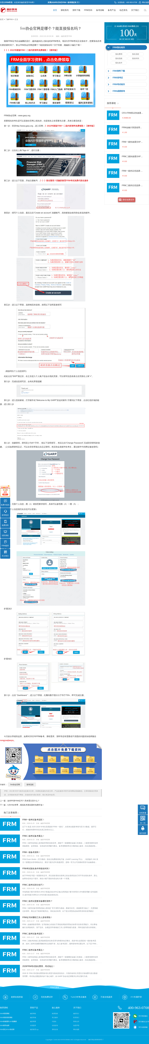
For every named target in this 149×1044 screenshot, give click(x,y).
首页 (55, 10)
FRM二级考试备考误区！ (33, 934)
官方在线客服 (140, 1027)
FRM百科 (88, 10)
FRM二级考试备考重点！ (33, 836)
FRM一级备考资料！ (31, 852)
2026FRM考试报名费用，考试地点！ (38, 966)
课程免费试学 (128, 200)
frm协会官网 (15, 785)
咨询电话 (5, 513)
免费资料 (5, 523)
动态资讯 (123, 10)
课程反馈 (55, 1029)
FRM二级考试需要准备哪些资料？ (37, 901)
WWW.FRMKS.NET (67, 1040)
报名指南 (118, 58)
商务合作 (76, 1021)
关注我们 (5, 554)
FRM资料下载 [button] (119, 71)
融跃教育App (34, 1029)
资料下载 (76, 10)
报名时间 (135, 58)
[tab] (126, 47)
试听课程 (5, 533)
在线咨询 (55, 1025)
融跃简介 (76, 1013)
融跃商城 (33, 1017)
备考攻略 (100, 10)
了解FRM (9, 19)
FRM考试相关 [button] (119, 84)
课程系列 (65, 10)
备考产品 (112, 10)
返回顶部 (142, 833)
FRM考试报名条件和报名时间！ (36, 868)
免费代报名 (5, 503)
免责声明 (76, 1025)
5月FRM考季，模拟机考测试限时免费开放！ (25, 805)
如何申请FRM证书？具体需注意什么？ (23, 801)
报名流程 (135, 54)
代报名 (54, 1021)
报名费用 (118, 54)
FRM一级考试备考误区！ (33, 820)
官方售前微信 (140, 1016)
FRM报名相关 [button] (119, 47)
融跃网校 (33, 1013)
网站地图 (144, 2)
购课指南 (55, 1013)
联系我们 (76, 1017)
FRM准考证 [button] (118, 78)
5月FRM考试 (72, 41)
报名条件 (118, 63)
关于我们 (135, 10)
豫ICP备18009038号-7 (95, 1040)
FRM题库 (5, 543)
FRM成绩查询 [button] (119, 91)
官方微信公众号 (141, 1022)
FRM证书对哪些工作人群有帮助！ (37, 917)
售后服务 (55, 1017)
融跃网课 (33, 1021)
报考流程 (30, 785)
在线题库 (33, 1025)
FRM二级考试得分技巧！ (33, 885)
